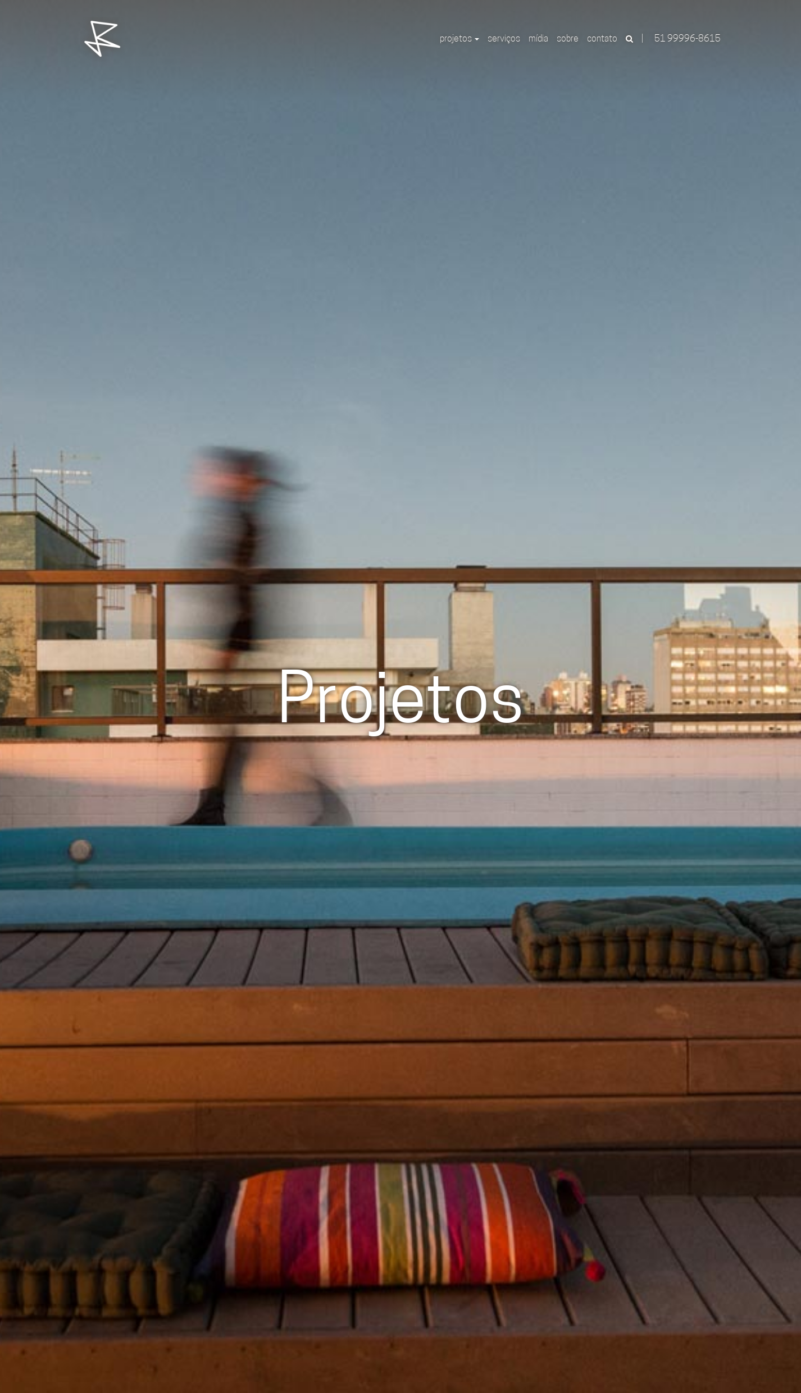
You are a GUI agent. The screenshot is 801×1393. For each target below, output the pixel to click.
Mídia (538, 39)
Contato (602, 39)
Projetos (459, 39)
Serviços (504, 39)
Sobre (568, 39)
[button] (630, 39)
